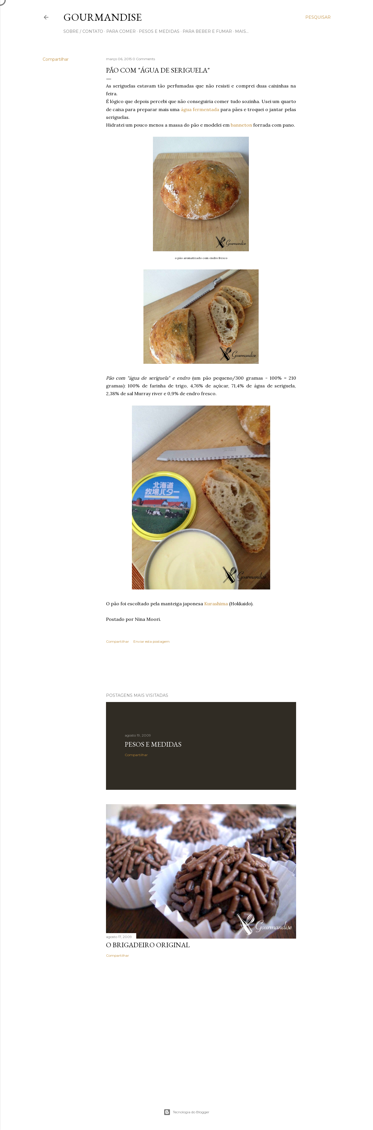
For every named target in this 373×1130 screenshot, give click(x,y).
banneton (241, 125)
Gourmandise (102, 17)
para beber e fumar (207, 31)
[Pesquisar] (318, 17)
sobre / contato (83, 31)
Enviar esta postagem (151, 641)
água (186, 109)
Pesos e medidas (153, 744)
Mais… (242, 31)
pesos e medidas (159, 31)
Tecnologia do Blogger (186, 1112)
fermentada (206, 109)
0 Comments (143, 59)
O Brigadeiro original (148, 944)
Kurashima (216, 603)
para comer (121, 31)
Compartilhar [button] (56, 59)
